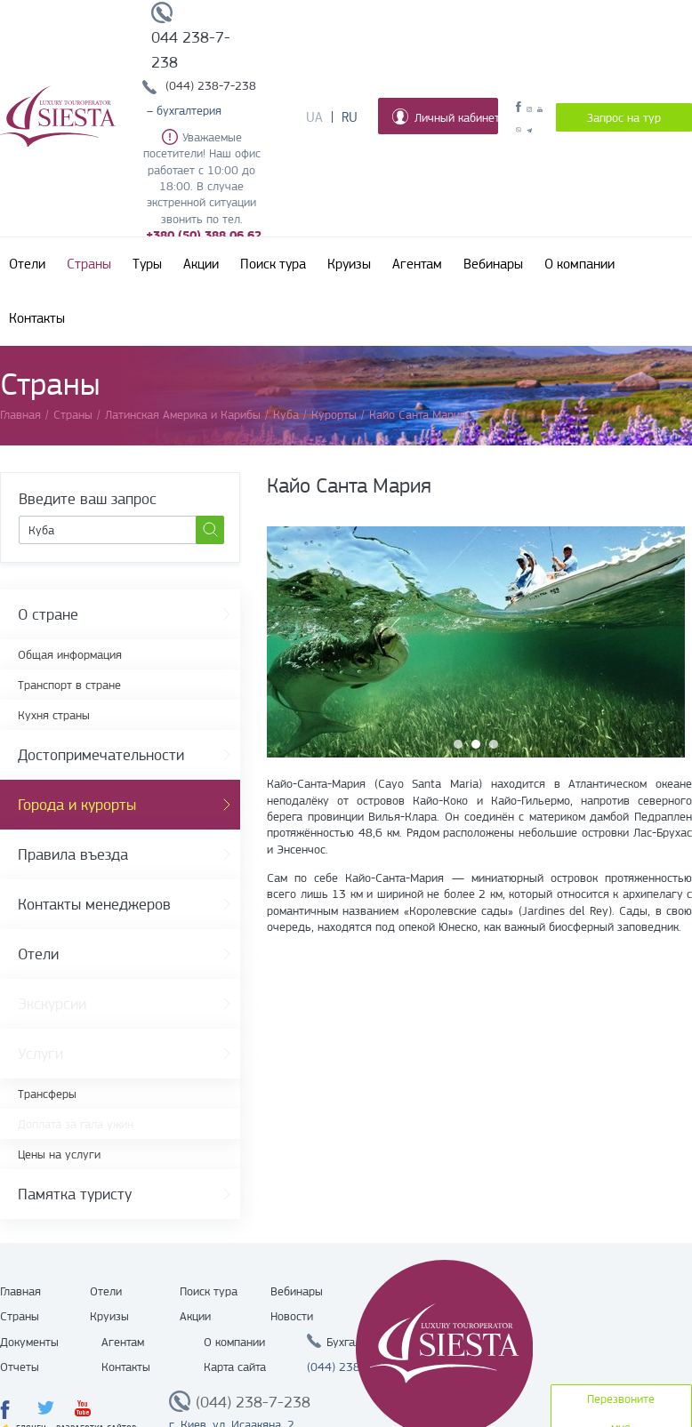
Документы (29, 1342)
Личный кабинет (445, 116)
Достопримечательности (101, 755)
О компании (579, 264)
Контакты (37, 318)
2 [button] (475, 744)
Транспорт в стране (69, 684)
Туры (147, 264)
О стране (48, 614)
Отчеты (19, 1366)
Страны (89, 264)
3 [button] (493, 744)
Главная (20, 1291)
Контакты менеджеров (94, 904)
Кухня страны (54, 715)
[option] (476, 642)
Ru (350, 117)
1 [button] (458, 744)
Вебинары (493, 264)
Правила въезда (73, 854)
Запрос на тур (624, 117)
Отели (27, 264)
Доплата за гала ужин (75, 1124)
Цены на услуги (59, 1154)
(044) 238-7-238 (210, 85)
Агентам (417, 264)
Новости (291, 1316)
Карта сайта (235, 1366)
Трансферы (47, 1093)
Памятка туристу (75, 1194)
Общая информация (70, 654)
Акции (201, 264)
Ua (314, 117)
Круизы (349, 264)
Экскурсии (52, 1004)
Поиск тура (273, 264)
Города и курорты (77, 805)
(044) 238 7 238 (351, 1366)
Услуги (40, 1053)
